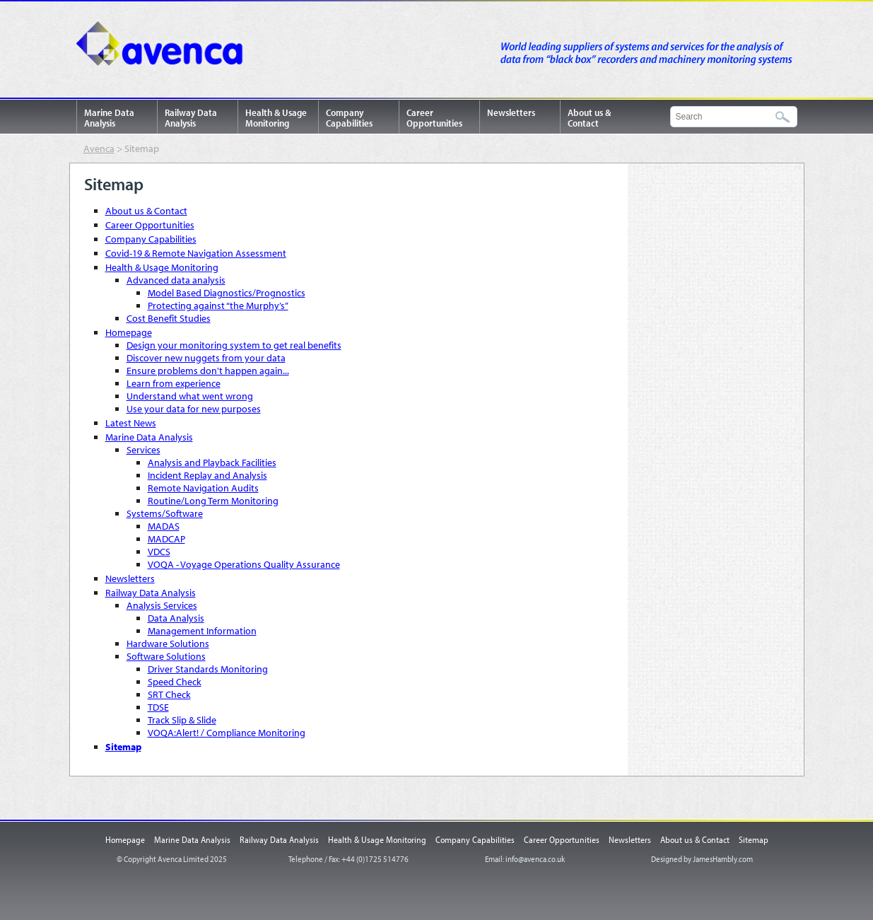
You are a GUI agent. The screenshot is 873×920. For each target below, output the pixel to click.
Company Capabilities (349, 117)
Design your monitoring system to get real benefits (234, 345)
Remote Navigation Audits (203, 488)
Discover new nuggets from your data (206, 357)
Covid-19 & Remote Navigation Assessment (195, 253)
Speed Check (174, 681)
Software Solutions (166, 656)
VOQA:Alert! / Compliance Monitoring (226, 732)
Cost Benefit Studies (169, 318)
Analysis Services (162, 605)
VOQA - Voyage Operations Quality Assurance (244, 564)
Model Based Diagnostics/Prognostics (226, 292)
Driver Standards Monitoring (208, 669)
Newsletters (511, 112)
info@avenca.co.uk (535, 859)
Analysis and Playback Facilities (212, 462)
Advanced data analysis (176, 280)
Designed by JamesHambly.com (702, 859)
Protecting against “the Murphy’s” (218, 305)
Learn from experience (174, 383)
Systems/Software (165, 513)
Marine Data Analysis (109, 117)
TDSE (158, 707)
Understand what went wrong (190, 396)
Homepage (128, 332)
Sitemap (123, 746)
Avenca (164, 46)
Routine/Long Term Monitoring (213, 500)
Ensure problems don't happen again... (208, 370)
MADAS (164, 526)
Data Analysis (176, 618)
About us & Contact (589, 117)
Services (143, 449)
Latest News (130, 423)
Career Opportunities (434, 117)
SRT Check (169, 694)
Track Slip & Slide (182, 720)
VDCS (159, 551)
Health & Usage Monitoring (276, 117)
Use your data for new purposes (194, 408)
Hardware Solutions (168, 643)
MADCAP (166, 538)
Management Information (202, 630)
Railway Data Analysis (191, 117)
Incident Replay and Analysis (207, 475)
